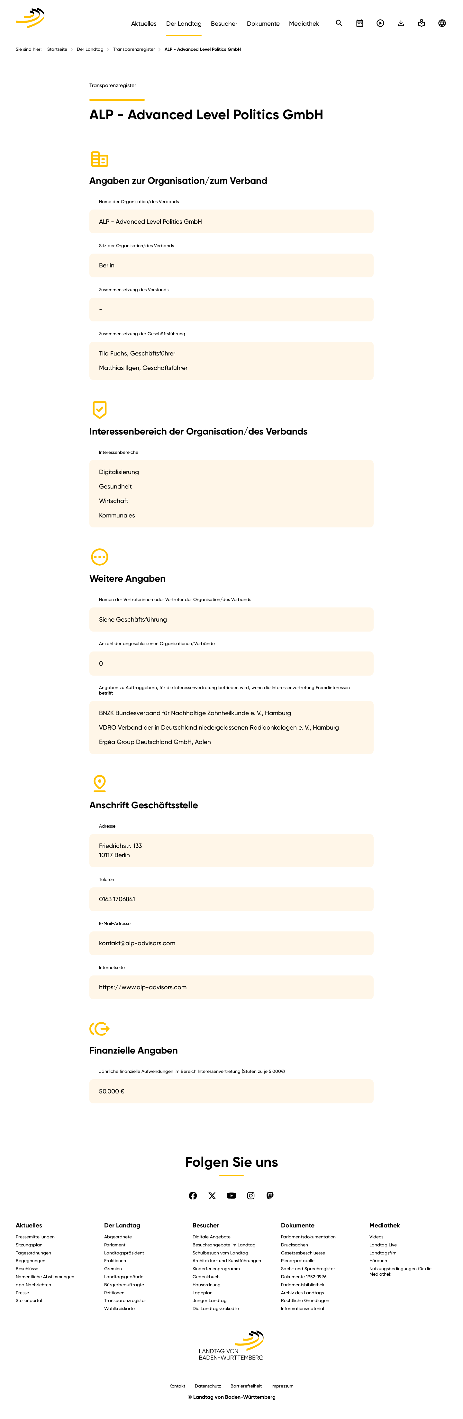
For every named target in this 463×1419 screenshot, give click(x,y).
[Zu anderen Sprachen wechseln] (442, 23)
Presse (22, 1292)
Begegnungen (30, 1260)
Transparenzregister (134, 49)
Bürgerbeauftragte (124, 1284)
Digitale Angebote (212, 1236)
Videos (376, 1236)
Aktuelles (29, 1225)
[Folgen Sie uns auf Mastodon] (270, 1196)
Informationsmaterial (302, 1308)
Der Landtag (90, 49)
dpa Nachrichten (33, 1284)
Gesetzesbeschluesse (303, 1252)
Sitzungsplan (29, 1244)
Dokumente (297, 1225)
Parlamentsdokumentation (308, 1236)
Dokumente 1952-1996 (304, 1276)
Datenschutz (208, 1385)
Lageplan (203, 1292)
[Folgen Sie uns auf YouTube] (231, 1196)
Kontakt (177, 1385)
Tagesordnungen (33, 1252)
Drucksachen (294, 1244)
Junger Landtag (210, 1300)
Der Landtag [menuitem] (184, 23)
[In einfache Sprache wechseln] (401, 23)
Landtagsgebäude (123, 1276)
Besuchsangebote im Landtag (224, 1244)
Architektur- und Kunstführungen (227, 1260)
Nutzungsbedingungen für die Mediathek (400, 1271)
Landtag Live (383, 1244)
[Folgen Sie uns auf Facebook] (193, 1196)
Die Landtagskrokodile (216, 1308)
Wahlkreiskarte (119, 1308)
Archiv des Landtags (302, 1292)
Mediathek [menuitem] (304, 23)
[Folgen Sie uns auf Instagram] (251, 1196)
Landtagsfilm (382, 1252)
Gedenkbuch (206, 1276)
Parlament (114, 1244)
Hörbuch (378, 1260)
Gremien (113, 1268)
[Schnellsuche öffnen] (339, 23)
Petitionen (114, 1292)
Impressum (282, 1385)
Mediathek (384, 1225)
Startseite (57, 49)
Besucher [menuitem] (224, 23)
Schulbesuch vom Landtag (220, 1252)
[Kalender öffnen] (360, 23)
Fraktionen (115, 1260)
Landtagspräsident (124, 1252)
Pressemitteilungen (35, 1236)
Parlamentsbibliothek (302, 1284)
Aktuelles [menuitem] (144, 23)
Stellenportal (29, 1300)
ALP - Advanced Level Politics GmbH (203, 49)
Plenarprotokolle (297, 1260)
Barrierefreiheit (246, 1385)
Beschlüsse (27, 1268)
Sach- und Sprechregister (308, 1268)
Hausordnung (207, 1284)
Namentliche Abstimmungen (45, 1276)
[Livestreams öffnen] (380, 23)
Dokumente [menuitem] (263, 23)
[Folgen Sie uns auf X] (212, 1196)
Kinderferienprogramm (216, 1268)
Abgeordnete (118, 1236)
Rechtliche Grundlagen (305, 1300)
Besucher (206, 1225)
